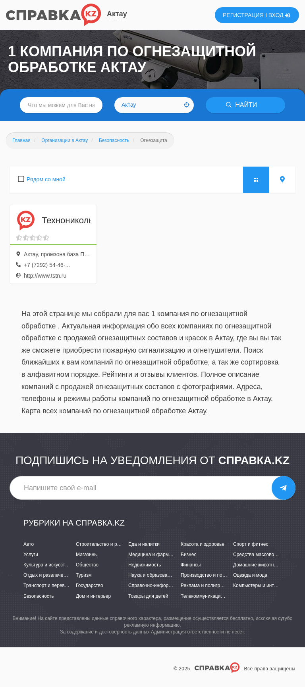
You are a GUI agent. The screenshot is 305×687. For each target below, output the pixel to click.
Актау (117, 14)
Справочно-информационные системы (171, 585)
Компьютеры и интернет (260, 585)
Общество (87, 565)
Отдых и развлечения (47, 575)
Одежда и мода (250, 575)
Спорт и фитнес (250, 544)
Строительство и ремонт (103, 544)
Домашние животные (256, 565)
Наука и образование (151, 575)
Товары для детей (148, 596)
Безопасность (38, 596)
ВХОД (279, 15)
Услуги (30, 554)
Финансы (191, 565)
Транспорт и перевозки (48, 585)
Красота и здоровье (202, 544)
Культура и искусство (46, 565)
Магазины (87, 554)
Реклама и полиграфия (206, 585)
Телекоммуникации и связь (211, 596)
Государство (89, 585)
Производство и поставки (209, 575)
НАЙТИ (241, 105)
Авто (28, 544)
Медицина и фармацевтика (158, 554)
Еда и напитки (144, 544)
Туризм (84, 575)
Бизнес (188, 554)
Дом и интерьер (93, 596)
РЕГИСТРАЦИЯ (243, 15)
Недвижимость (144, 565)
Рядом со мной (46, 179)
